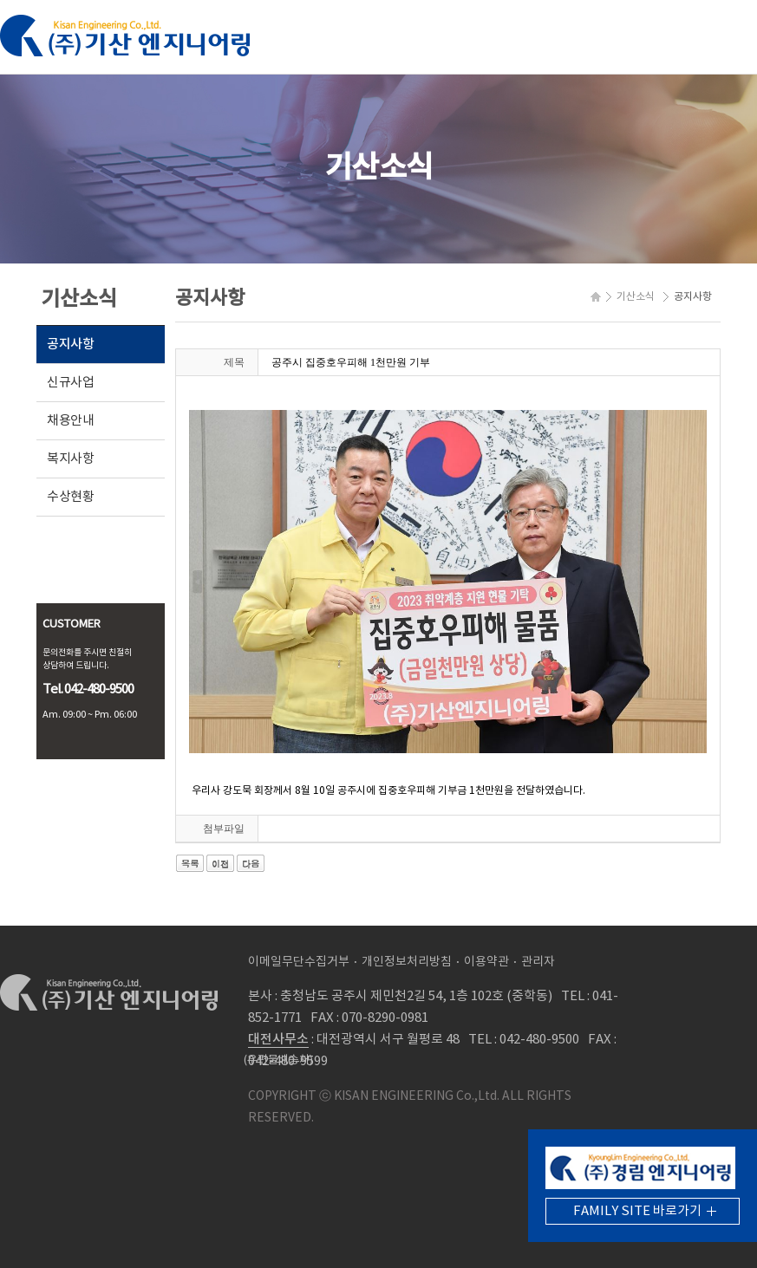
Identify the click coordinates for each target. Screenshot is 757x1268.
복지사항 (71, 459)
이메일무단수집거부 (298, 962)
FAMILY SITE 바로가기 (637, 1211)
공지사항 (71, 344)
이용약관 (486, 962)
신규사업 (71, 382)
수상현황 (71, 497)
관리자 (538, 962)
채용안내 (71, 420)
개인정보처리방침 (407, 962)
